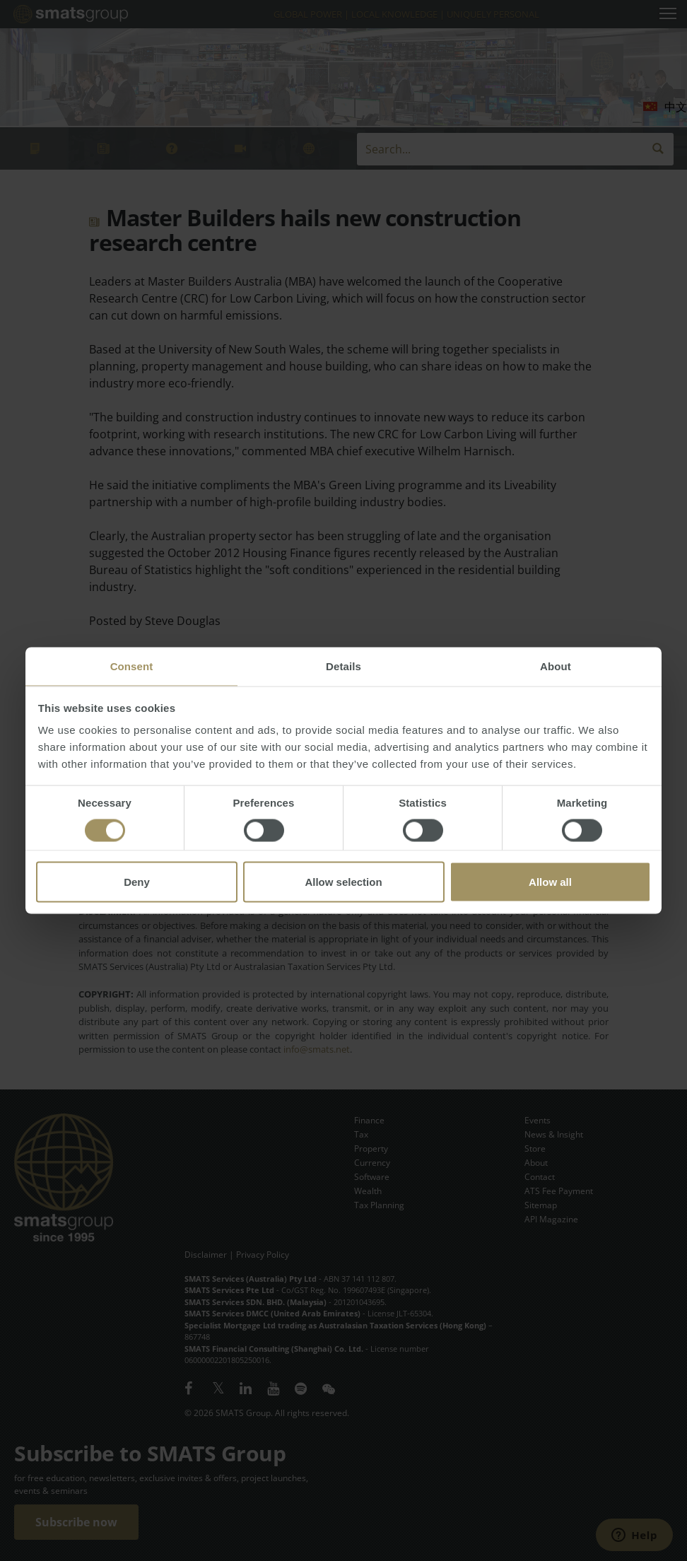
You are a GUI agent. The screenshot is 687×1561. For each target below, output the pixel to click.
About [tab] (555, 666)
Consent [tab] (131, 666)
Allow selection (343, 882)
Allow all (550, 882)
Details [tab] (343, 666)
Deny (137, 882)
